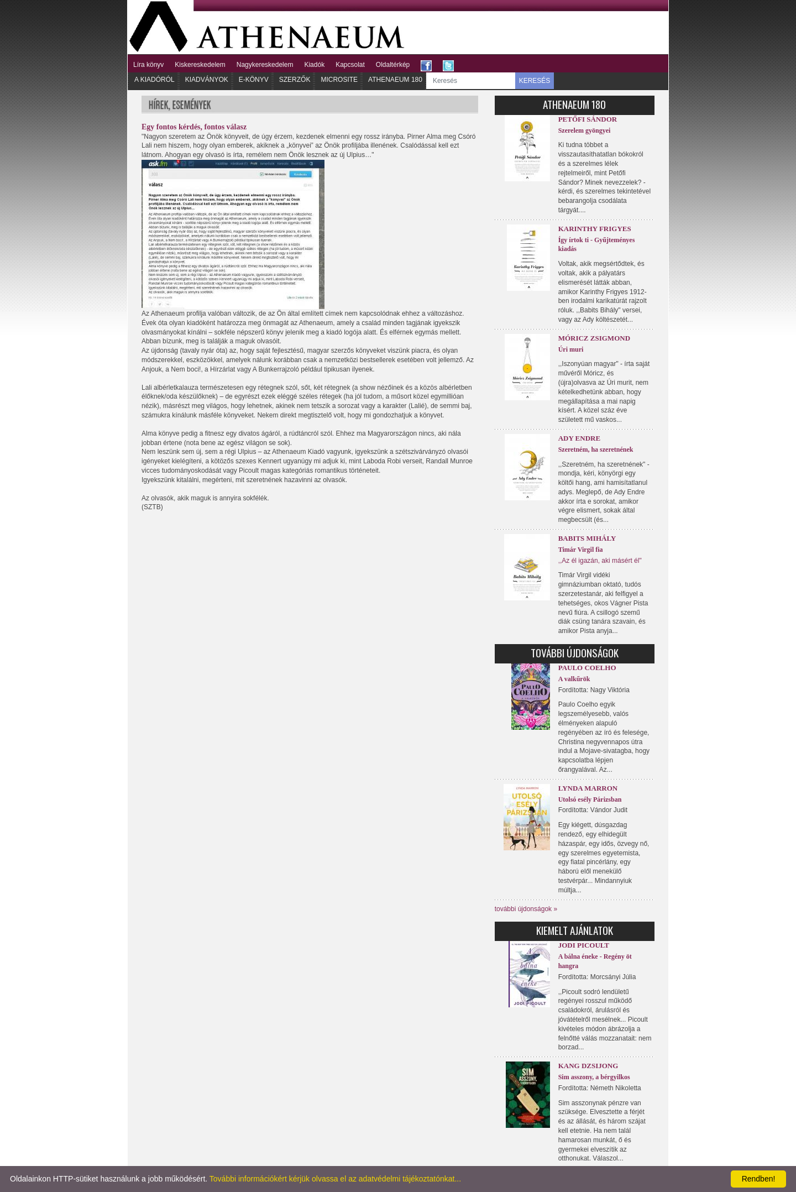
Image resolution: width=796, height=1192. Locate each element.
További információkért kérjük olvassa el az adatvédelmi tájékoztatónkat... (335, 1178)
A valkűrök (574, 679)
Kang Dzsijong (588, 1066)
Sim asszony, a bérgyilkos (594, 1077)
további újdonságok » (526, 909)
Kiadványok (206, 79)
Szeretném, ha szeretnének (595, 449)
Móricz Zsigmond (594, 338)
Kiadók (314, 65)
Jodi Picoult (583, 945)
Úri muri (571, 349)
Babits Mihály (587, 538)
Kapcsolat (350, 65)
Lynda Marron (588, 788)
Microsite (339, 79)
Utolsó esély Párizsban (590, 799)
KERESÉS (535, 81)
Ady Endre (579, 438)
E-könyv (254, 79)
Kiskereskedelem (200, 65)
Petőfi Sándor (587, 119)
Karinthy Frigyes (594, 228)
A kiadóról (154, 79)
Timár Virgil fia (580, 549)
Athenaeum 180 (395, 79)
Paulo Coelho (587, 667)
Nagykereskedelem (265, 65)
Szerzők (295, 79)
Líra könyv (148, 65)
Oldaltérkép (393, 65)
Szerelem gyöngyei (584, 130)
